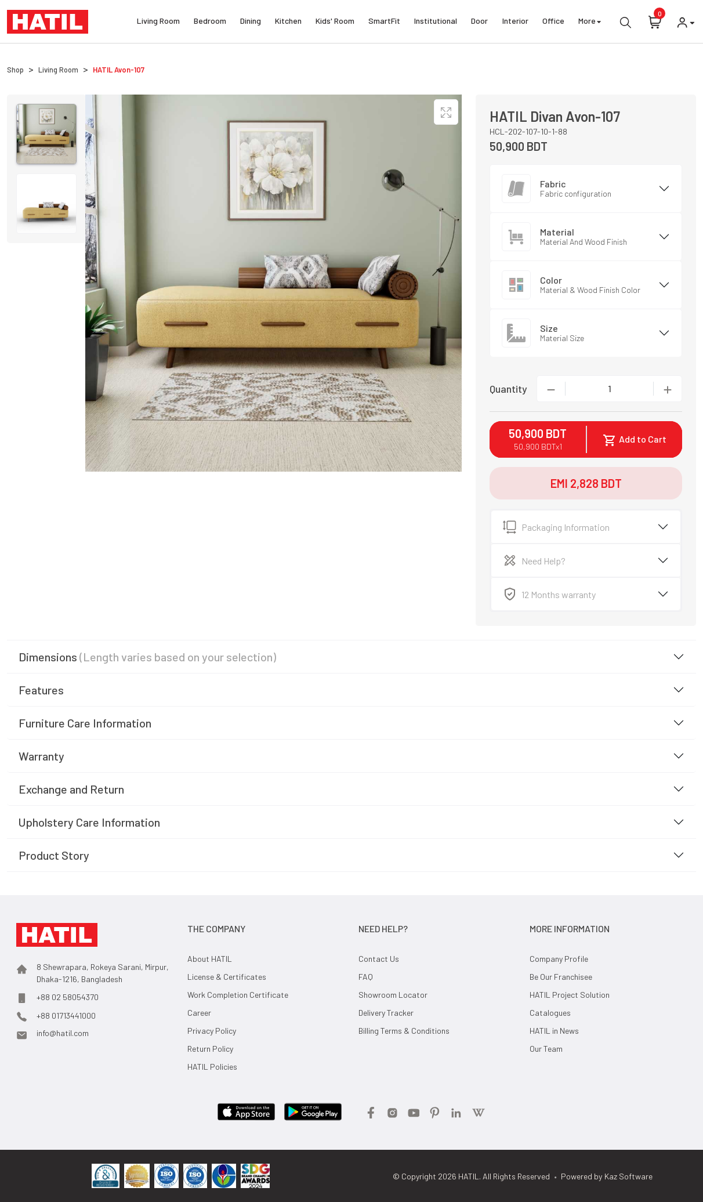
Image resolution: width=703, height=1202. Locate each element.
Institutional (435, 22)
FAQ (365, 977)
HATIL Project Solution (570, 995)
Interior (515, 22)
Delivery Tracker (386, 1013)
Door (479, 22)
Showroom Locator (392, 995)
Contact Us (378, 959)
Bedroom (210, 22)
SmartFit (384, 22)
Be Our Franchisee (561, 977)
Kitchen (288, 22)
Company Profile (559, 959)
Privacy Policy (211, 1031)
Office (553, 22)
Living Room (158, 22)
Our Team (546, 1048)
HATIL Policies (212, 1066)
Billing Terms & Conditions (404, 1031)
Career (199, 1013)
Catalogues (550, 1013)
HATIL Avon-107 (118, 69)
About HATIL (209, 959)
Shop (15, 69)
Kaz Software (628, 1176)
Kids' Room (335, 22)
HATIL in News (554, 1031)
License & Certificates (226, 977)
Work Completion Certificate (237, 995)
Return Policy (210, 1048)
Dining (250, 22)
